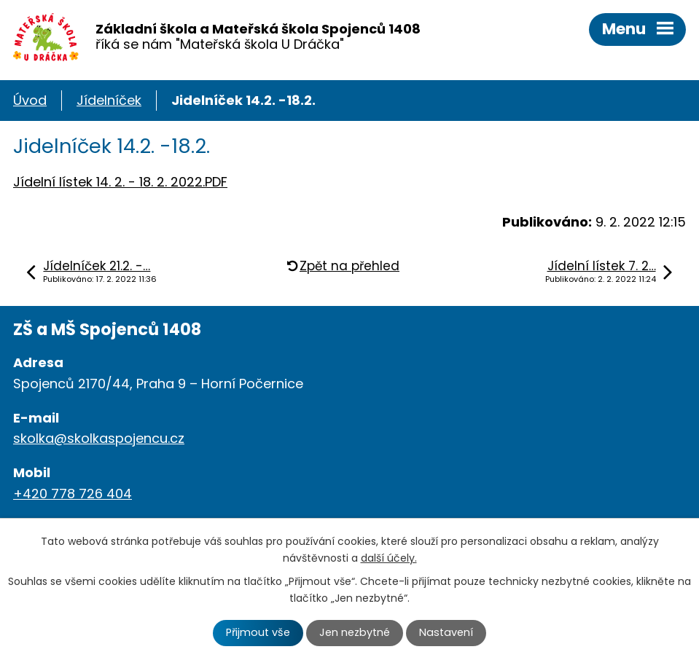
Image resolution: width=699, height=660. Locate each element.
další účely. (389, 558)
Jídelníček (109, 100)
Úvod (30, 100)
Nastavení (446, 632)
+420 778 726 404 (72, 493)
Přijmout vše (258, 632)
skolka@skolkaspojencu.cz (98, 438)
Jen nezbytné (354, 632)
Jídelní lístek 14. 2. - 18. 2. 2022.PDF (120, 182)
